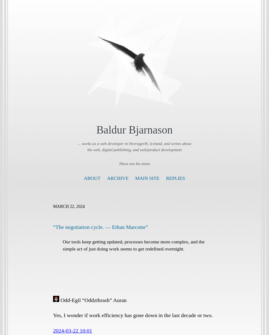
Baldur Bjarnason (134, 130)
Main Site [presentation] (147, 178)
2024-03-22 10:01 (72, 331)
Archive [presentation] (117, 178)
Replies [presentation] (175, 178)
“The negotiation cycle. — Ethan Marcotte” (100, 227)
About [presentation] (92, 178)
